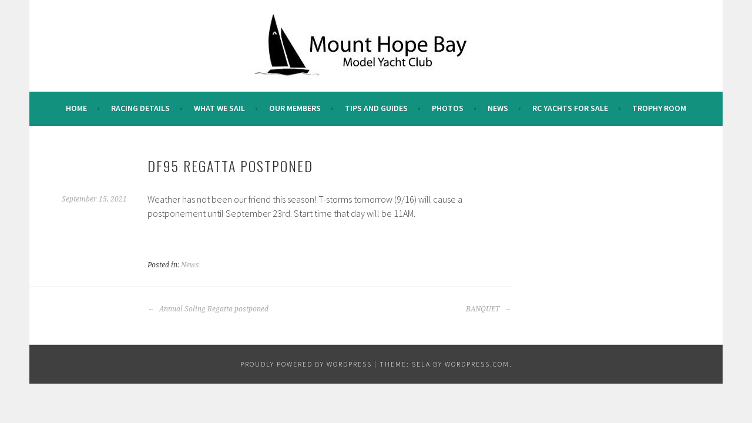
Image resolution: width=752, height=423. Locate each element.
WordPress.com (477, 364)
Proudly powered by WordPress (306, 364)
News (498, 108)
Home (76, 108)
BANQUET (488, 309)
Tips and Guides (376, 108)
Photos (448, 108)
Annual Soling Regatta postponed (207, 309)
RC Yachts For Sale (570, 108)
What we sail (219, 108)
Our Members (295, 108)
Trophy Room (659, 108)
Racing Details (140, 108)
